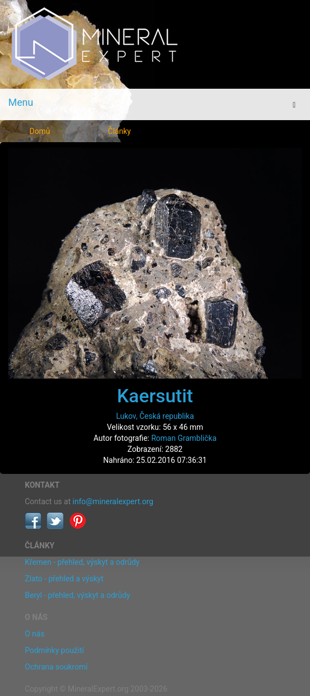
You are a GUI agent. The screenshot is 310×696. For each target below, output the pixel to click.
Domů (40, 131)
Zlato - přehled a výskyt (64, 578)
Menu (20, 102)
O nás (35, 633)
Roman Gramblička (183, 438)
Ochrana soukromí (56, 666)
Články (119, 131)
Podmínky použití (54, 650)
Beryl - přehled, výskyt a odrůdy (77, 595)
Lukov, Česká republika (155, 416)
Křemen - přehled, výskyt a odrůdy (82, 562)
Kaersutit (155, 396)
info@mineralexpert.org (113, 501)
